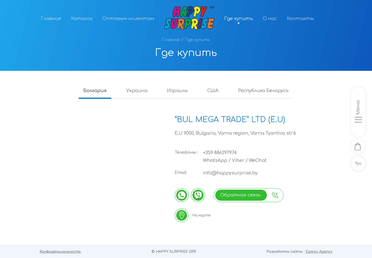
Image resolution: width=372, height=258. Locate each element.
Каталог (81, 18)
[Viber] (198, 195)
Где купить (238, 18)
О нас (270, 18)
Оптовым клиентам (128, 18)
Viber (238, 160)
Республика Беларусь (264, 90)
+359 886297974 (220, 152)
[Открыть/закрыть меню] (358, 112)
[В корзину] (358, 146)
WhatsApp (215, 160)
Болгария (93, 90)
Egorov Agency (319, 251)
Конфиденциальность (60, 251)
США (213, 90)
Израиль (177, 90)
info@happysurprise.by (230, 172)
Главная (51, 18)
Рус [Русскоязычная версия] (358, 164)
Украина (136, 90)
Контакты (300, 18)
